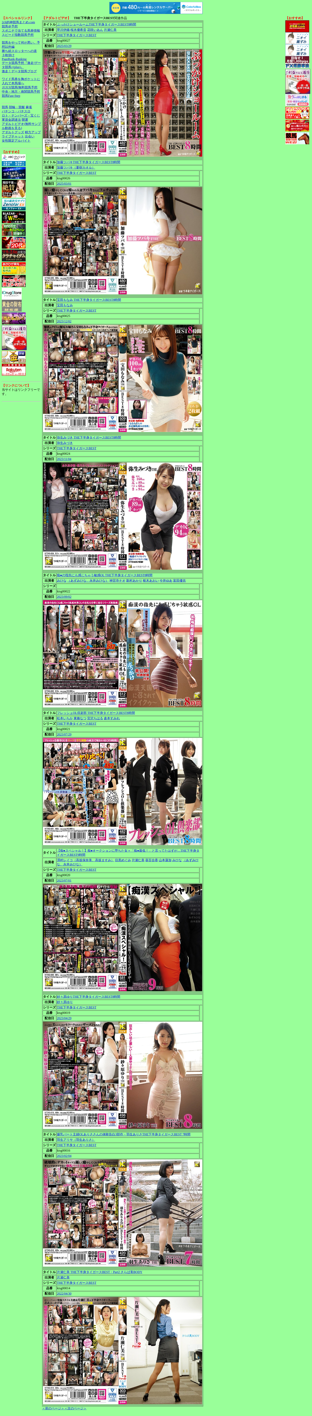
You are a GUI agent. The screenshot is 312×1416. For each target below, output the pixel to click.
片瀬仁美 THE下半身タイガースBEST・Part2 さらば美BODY (99, 1272)
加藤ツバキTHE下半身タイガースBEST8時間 (88, 162)
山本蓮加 (165, 860)
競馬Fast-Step (11, 95)
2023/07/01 (64, 880)
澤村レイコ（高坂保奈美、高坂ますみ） (85, 860)
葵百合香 (151, 860)
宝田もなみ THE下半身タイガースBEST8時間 (89, 299)
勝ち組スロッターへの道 (19, 51)
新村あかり (134, 580)
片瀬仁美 (110, 29)
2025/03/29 (64, 46)
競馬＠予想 (10, 26)
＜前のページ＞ (53, 1408)
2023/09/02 (64, 596)
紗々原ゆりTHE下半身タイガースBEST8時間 (88, 996)
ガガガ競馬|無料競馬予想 (19, 87)
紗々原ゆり (65, 1002)
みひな (61, 580)
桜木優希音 (78, 29)
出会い (29, 136)
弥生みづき (65, 443)
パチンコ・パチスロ (16, 111)
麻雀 (29, 107)
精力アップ (33, 132)
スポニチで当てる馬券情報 (21, 30)
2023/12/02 (64, 321)
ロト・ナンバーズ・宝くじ (21, 115)
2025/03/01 (64, 183)
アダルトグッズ (13, 132)
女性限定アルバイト (16, 140)
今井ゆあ (166, 580)
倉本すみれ (112, 718)
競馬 (5, 107)
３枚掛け (8, 55)
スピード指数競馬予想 (18, 34)
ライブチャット (13, 136)
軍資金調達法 (11, 119)
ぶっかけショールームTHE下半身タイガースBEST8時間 (96, 24)
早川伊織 (63, 29)
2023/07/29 (64, 734)
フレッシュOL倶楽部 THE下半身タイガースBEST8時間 (96, 713)
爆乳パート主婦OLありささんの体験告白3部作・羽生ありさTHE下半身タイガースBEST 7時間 (123, 1134)
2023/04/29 (64, 1018)
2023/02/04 (64, 1156)
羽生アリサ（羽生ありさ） (76, 1139)
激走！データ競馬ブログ (19, 71)
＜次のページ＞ (75, 1408)
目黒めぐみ (123, 860)
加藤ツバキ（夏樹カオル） (76, 167)
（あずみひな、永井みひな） (88, 580)
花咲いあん (95, 29)
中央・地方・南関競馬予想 (21, 91)
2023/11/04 (64, 459)
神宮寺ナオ (117, 580)
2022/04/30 (64, 1293)
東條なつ (80, 718)
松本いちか (65, 718)
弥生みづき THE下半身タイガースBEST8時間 (89, 437)
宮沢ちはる (95, 718)
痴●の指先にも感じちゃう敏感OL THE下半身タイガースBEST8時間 (104, 575)
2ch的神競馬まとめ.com (18, 22)
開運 (25, 119)
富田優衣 (179, 580)
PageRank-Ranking (14, 59)
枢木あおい (151, 580)
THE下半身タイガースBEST (76, 35)
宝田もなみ (65, 305)
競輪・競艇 (17, 107)
